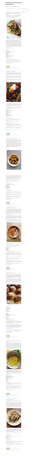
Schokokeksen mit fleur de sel (10, 221)
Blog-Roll (20, 8)
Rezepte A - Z (14, 8)
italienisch (10, 450)
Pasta (11, 450)
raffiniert (11, 270)
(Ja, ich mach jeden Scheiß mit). (15, 180)
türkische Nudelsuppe (15, 347)
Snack (15, 68)
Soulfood (18, 68)
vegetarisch (18, 450)
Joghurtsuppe (8, 347)
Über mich (18, 8)
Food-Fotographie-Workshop (16, 144)
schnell (14, 68)
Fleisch (9, 68)
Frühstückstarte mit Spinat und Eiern (11, 71)
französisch (9, 270)
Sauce (12, 450)
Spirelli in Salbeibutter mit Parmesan (11, 399)
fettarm (7, 68)
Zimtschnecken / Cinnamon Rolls (10, 273)
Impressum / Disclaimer (24, 8)
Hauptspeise (11, 68)
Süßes (12, 270)
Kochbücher (13, 68)
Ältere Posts (20, 452)
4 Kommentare (15, 134)
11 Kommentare (15, 336)
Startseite (7, 8)
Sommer (16, 68)
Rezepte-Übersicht (10, 8)
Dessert (8, 270)
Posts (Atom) (9, 453)
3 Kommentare (15, 203)
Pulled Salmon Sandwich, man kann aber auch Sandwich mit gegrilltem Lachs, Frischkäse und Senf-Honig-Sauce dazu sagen (13, 13)
